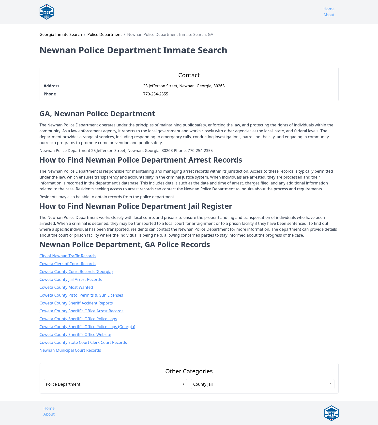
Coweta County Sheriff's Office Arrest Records (81, 311)
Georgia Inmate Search (61, 34)
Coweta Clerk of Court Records (68, 263)
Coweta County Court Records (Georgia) (76, 271)
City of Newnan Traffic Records (68, 255)
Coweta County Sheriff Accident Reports (76, 303)
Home (329, 9)
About (328, 14)
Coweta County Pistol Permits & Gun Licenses (81, 295)
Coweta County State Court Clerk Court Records (83, 342)
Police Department (104, 34)
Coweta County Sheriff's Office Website (75, 334)
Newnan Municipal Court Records (70, 350)
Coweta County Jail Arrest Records (71, 279)
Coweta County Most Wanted (66, 287)
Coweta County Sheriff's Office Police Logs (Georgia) (87, 326)
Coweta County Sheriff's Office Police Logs (78, 318)
